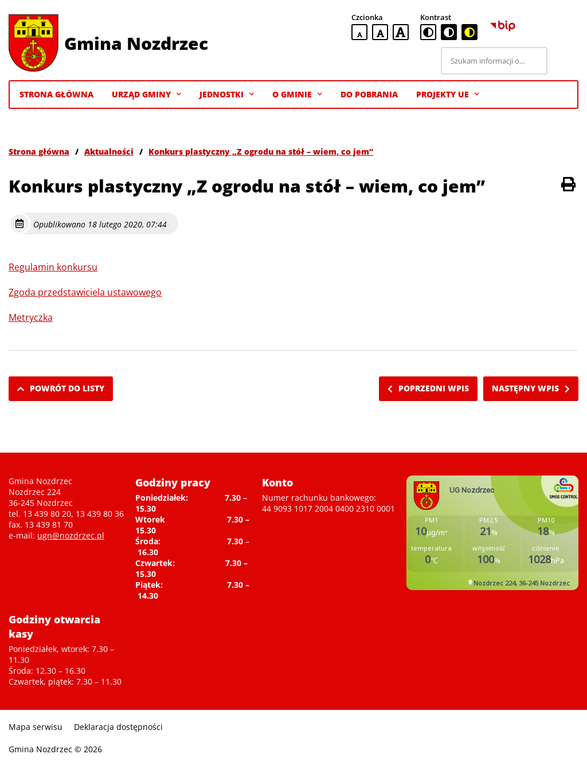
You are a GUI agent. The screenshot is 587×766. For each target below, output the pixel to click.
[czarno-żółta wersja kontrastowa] (469, 32)
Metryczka (31, 317)
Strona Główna (56, 94)
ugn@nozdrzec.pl (70, 535)
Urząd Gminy (146, 94)
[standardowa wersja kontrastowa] (428, 32)
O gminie (297, 94)
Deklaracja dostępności (118, 726)
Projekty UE (447, 94)
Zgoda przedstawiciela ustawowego (85, 292)
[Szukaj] (564, 60)
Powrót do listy (60, 388)
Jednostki (226, 94)
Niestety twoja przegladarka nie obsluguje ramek (492, 533)
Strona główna (39, 151)
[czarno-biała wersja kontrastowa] (449, 32)
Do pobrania (369, 94)
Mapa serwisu (35, 726)
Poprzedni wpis (428, 388)
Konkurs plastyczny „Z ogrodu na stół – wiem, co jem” (260, 151)
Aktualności (109, 151)
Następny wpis (531, 388)
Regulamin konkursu (53, 267)
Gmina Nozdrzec (136, 43)
